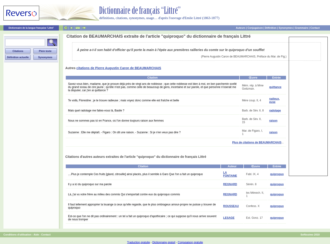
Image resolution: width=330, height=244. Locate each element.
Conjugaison (255, 27)
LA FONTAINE (230, 174)
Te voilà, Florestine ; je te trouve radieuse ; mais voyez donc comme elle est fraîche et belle (123, 100)
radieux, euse (274, 100)
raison (273, 120)
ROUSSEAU (231, 206)
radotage (275, 110)
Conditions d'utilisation (17, 234)
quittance (275, 87)
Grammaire (301, 27)
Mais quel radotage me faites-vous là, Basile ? (96, 110)
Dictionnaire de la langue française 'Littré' (31, 28)
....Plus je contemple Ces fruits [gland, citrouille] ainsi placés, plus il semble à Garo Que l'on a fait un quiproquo (135, 174)
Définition (271, 27)
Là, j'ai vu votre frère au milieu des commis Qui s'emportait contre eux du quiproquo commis (124, 194)
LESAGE (228, 217)
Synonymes (286, 27)
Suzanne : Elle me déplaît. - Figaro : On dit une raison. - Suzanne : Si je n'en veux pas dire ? (124, 132)
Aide (36, 234)
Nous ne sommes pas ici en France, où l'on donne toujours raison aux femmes (116, 120)
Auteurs (240, 27)
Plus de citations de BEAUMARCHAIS (256, 142)
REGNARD (230, 184)
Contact (315, 27)
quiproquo (277, 174)
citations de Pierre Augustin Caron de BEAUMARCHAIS (118, 68)
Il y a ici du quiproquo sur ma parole (90, 184)
